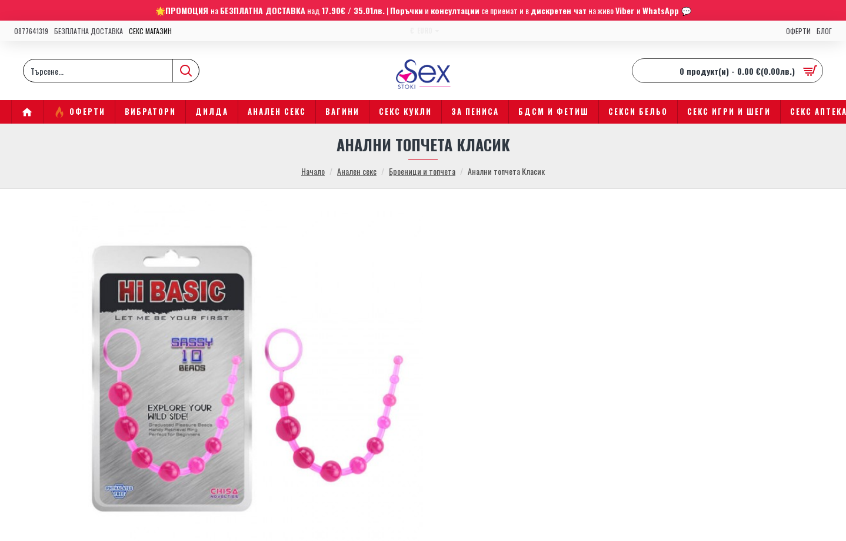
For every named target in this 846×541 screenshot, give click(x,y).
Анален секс (357, 171)
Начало (313, 171)
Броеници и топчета (422, 171)
